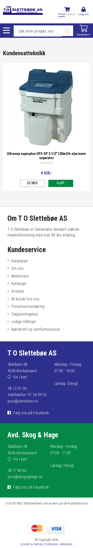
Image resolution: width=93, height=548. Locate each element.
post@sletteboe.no (23, 401)
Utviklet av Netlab (31, 544)
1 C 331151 (46, 163)
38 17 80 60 (17, 470)
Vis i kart (20, 377)
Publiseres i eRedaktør (59, 544)
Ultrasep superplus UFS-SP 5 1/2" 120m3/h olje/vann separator (46, 156)
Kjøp (60, 183)
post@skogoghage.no (25, 476)
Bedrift (71, 14)
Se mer (32, 183)
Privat (61, 14)
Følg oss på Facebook (31, 413)
